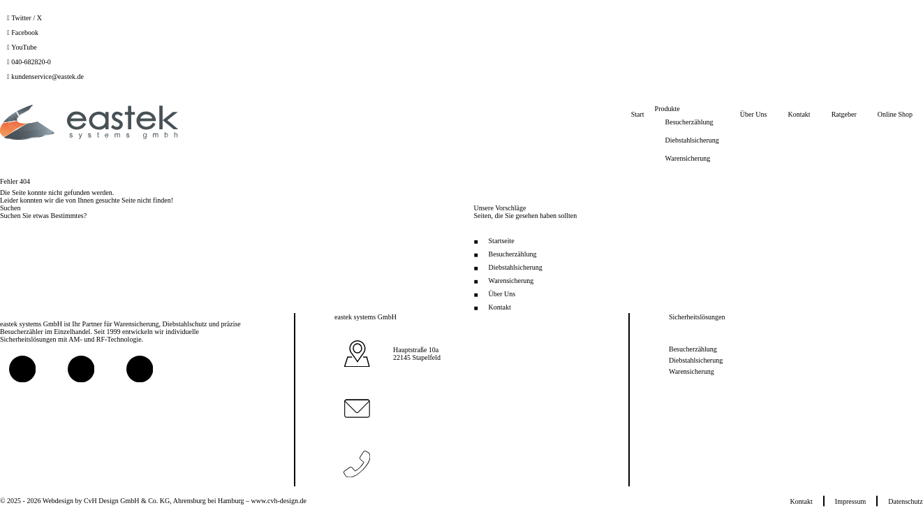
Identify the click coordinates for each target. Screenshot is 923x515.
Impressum (850, 501)
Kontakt (500, 307)
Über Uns (502, 294)
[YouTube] (22, 47)
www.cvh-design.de (279, 501)
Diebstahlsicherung (515, 267)
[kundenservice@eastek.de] (45, 76)
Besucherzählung (513, 254)
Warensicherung (511, 280)
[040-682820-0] (29, 62)
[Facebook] (22, 32)
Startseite (502, 241)
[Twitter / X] (24, 17)
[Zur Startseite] (89, 122)
